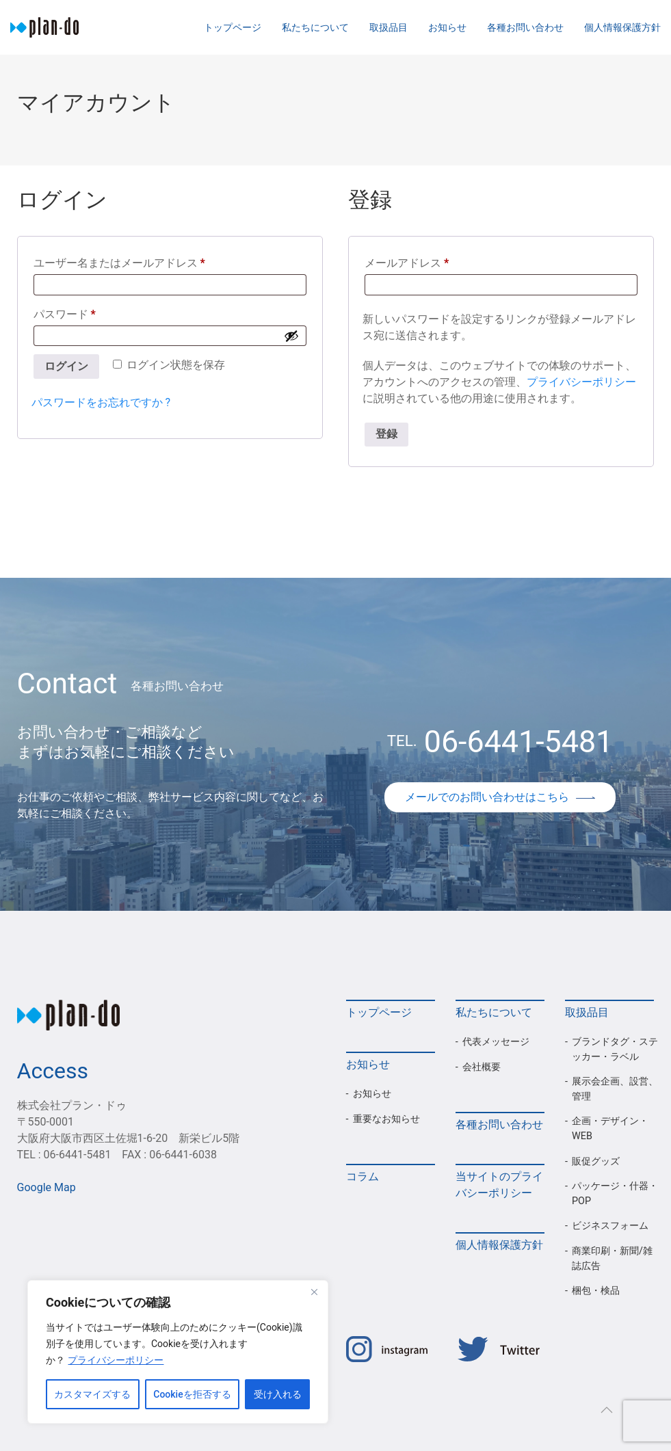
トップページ (232, 27)
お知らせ (447, 27)
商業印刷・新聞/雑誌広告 (612, 1258)
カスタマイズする (92, 1394)
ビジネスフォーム (610, 1226)
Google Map (46, 1187)
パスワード (70, 314)
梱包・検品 (596, 1290)
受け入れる (278, 1394)
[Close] (314, 1291)
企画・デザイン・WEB (610, 1128)
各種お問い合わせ (525, 27)
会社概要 (481, 1067)
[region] (177, 1352)
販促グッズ (596, 1161)
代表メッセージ (495, 1042)
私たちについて (315, 27)
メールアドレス (412, 263)
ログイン (66, 366)
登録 (386, 434)
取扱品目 (388, 27)
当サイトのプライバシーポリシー (499, 1184)
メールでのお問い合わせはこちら (500, 796)
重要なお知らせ (386, 1119)
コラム (362, 1176)
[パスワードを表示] (291, 335)
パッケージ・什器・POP (615, 1193)
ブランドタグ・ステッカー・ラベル (615, 1049)
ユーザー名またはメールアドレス (124, 263)
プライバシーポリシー (115, 1360)
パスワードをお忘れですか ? (101, 402)
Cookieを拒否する (192, 1394)
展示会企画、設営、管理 (615, 1089)
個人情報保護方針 (622, 27)
